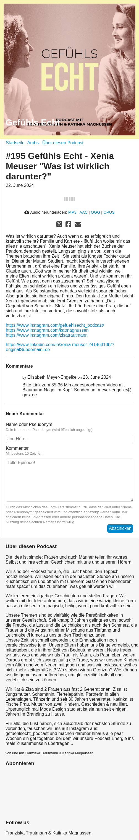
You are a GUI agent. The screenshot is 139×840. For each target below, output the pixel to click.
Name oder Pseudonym (29, 424)
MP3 (72, 212)
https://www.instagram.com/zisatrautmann (47, 335)
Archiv (33, 142)
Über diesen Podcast (62, 142)
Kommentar (17, 448)
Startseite (15, 142)
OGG (95, 212)
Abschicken (120, 528)
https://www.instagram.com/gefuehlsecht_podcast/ (55, 325)
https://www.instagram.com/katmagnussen (47, 330)
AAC (83, 212)
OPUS (109, 212)
